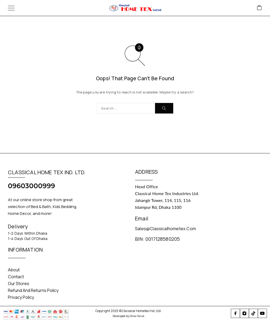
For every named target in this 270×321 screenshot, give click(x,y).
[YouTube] (262, 313)
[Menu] (11, 8)
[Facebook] (235, 313)
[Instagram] (244, 313)
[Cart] (259, 8)
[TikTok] (253, 313)
